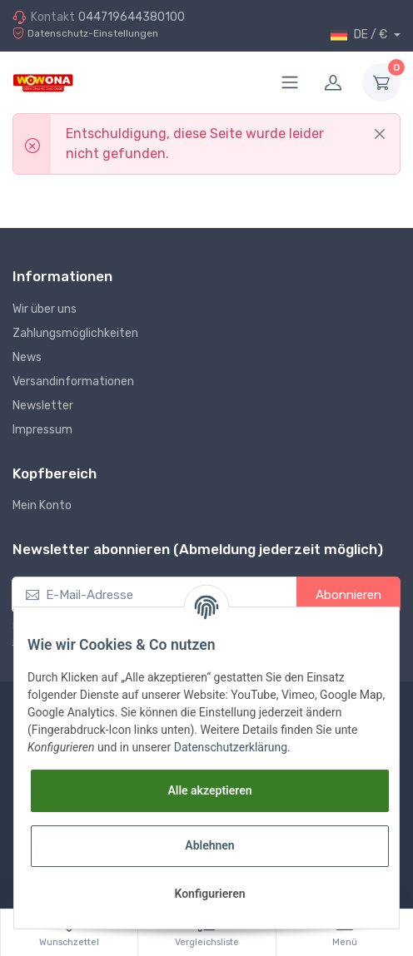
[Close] (380, 134)
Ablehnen (209, 845)
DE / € (360, 35)
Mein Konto (42, 505)
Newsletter (42, 406)
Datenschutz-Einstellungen (85, 33)
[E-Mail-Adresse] (154, 595)
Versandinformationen (73, 381)
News (27, 357)
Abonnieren (348, 594)
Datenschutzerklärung (230, 747)
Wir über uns (44, 309)
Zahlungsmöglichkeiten (75, 333)
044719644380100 (131, 17)
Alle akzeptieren (209, 790)
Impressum (42, 430)
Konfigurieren (209, 893)
